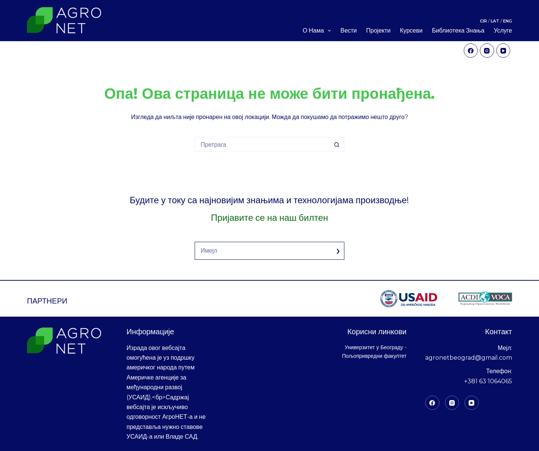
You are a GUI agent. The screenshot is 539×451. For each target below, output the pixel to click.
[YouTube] (503, 50)
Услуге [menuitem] (503, 30)
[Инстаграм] (452, 403)
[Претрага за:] (262, 144)
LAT (495, 20)
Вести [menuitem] (348, 30)
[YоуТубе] (472, 403)
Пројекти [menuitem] (378, 30)
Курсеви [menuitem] (411, 30)
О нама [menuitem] (318, 30)
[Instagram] (487, 50)
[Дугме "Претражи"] (336, 144)
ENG (507, 20)
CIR (484, 20)
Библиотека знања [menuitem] (458, 30)
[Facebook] (471, 50)
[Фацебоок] (432, 403)
